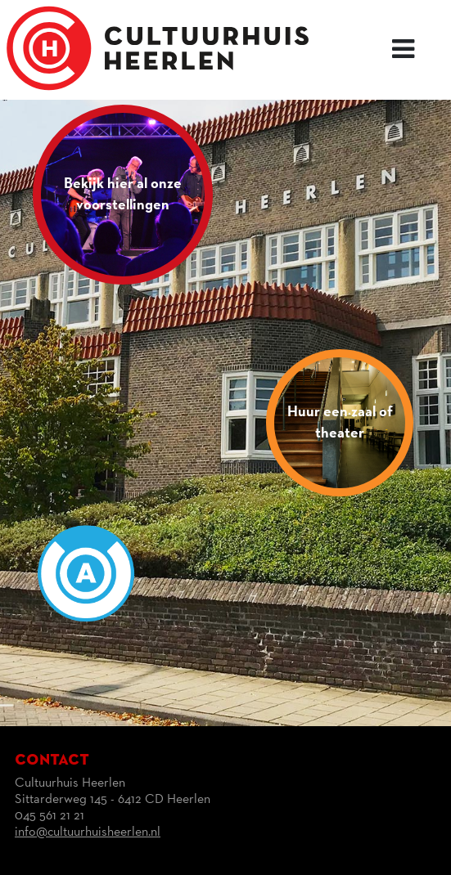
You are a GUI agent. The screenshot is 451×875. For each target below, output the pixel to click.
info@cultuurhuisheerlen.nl (87, 832)
